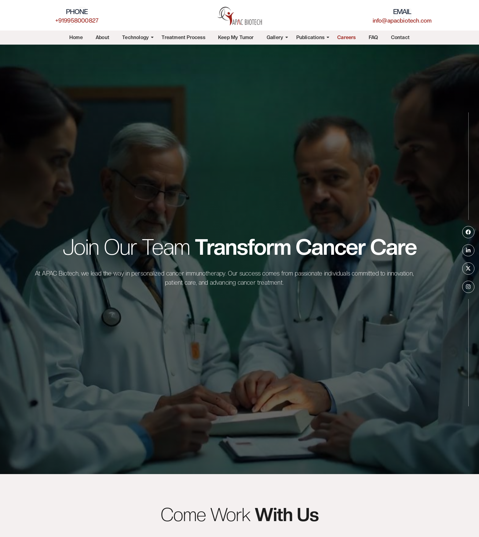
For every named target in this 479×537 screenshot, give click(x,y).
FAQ (373, 37)
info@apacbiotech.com (402, 20)
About (102, 37)
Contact (400, 37)
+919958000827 (76, 20)
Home (76, 37)
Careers (346, 37)
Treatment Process (183, 37)
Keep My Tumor (236, 37)
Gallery (275, 37)
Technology (135, 37)
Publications (310, 37)
